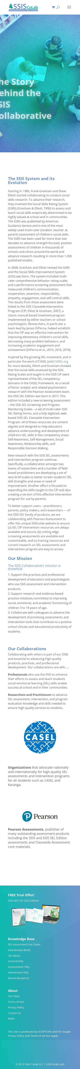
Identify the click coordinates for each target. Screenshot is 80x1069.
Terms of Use (16, 1001)
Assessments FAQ (18, 967)
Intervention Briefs (19, 950)
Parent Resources (18, 978)
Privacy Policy (16, 1007)
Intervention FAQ (18, 972)
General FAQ (15, 961)
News (11, 1018)
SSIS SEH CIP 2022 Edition (23, 900)
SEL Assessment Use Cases (24, 944)
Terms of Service (40, 1036)
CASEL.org (61, 361)
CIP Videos (14, 955)
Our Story (14, 996)
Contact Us (14, 1013)
